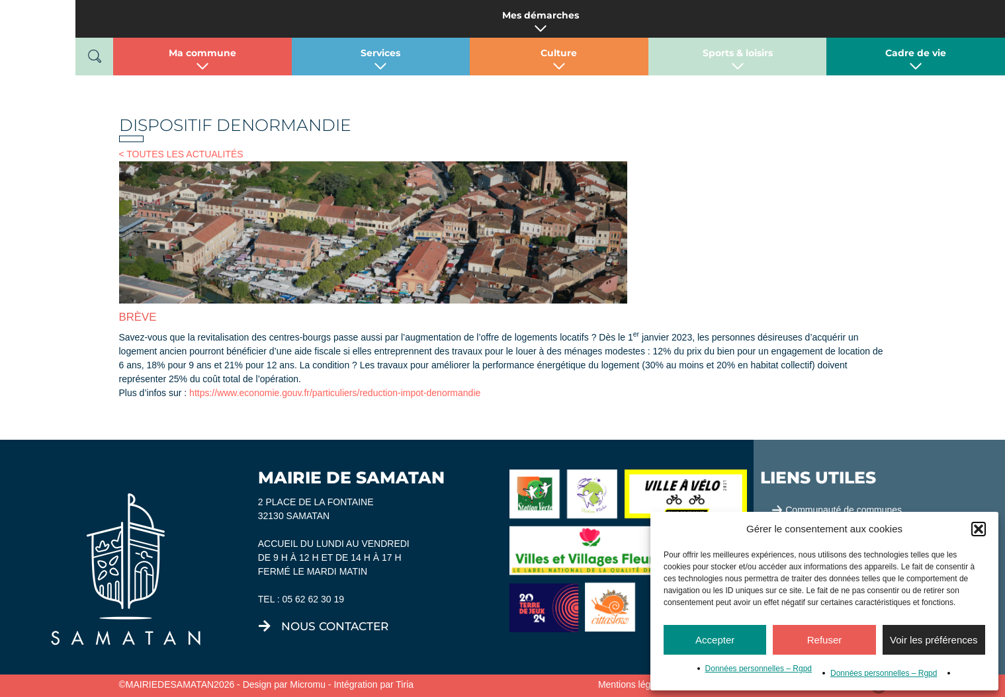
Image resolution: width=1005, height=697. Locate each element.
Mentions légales (633, 684)
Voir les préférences (934, 639)
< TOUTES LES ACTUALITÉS (181, 154)
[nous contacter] (264, 626)
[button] (978, 529)
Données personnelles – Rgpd (758, 668)
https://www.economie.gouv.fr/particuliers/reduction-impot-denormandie (334, 393)
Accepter (714, 639)
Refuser (824, 639)
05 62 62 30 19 (313, 599)
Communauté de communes (843, 510)
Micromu (308, 684)
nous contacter (334, 626)
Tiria (405, 684)
